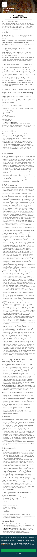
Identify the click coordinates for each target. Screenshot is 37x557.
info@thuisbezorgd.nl (11, 122)
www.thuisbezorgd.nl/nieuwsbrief (12, 528)
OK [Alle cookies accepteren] (18, 550)
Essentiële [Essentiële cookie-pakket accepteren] (18, 554)
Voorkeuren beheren (5, 544)
